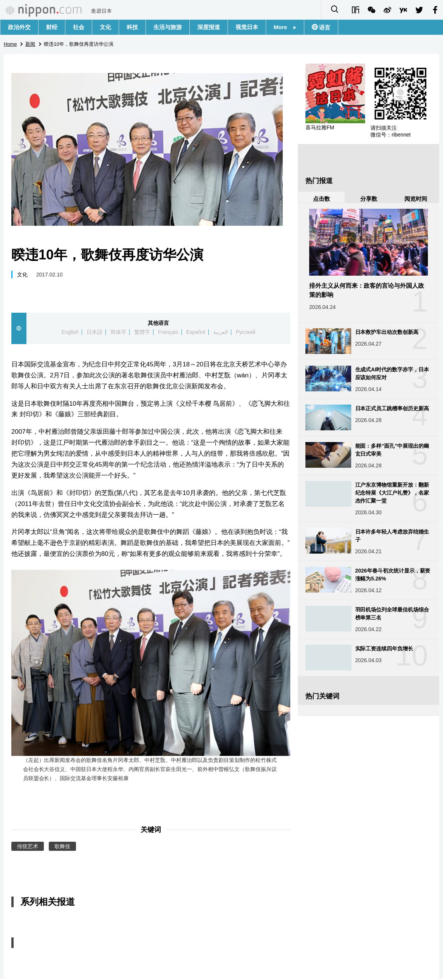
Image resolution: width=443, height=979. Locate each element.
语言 (324, 27)
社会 (78, 27)
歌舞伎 (62, 846)
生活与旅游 (167, 27)
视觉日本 (246, 27)
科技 (132, 27)
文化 (105, 27)
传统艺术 (27, 846)
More (285, 27)
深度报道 (208, 27)
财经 (51, 27)
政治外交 (19, 27)
